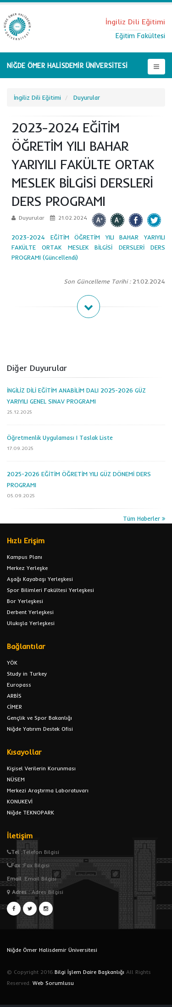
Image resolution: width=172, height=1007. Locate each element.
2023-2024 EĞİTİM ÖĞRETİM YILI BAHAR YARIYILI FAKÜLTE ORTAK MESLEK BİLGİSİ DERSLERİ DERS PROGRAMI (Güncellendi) (88, 247)
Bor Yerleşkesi (25, 600)
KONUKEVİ (20, 801)
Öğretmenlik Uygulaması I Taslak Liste (60, 437)
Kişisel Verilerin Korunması (41, 768)
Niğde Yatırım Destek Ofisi (40, 728)
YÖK (12, 662)
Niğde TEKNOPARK (30, 812)
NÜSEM (16, 779)
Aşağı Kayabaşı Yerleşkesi (40, 578)
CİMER (14, 706)
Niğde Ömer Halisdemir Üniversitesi (52, 949)
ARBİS (14, 695)
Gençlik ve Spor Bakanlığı (39, 717)
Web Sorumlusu (53, 982)
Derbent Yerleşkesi (30, 612)
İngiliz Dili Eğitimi (37, 97)
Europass (19, 684)
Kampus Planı (24, 556)
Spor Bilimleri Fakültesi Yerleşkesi (50, 589)
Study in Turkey (27, 673)
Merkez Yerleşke (27, 567)
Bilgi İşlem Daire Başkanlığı (89, 971)
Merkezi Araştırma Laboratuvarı (48, 790)
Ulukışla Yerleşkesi (31, 623)
